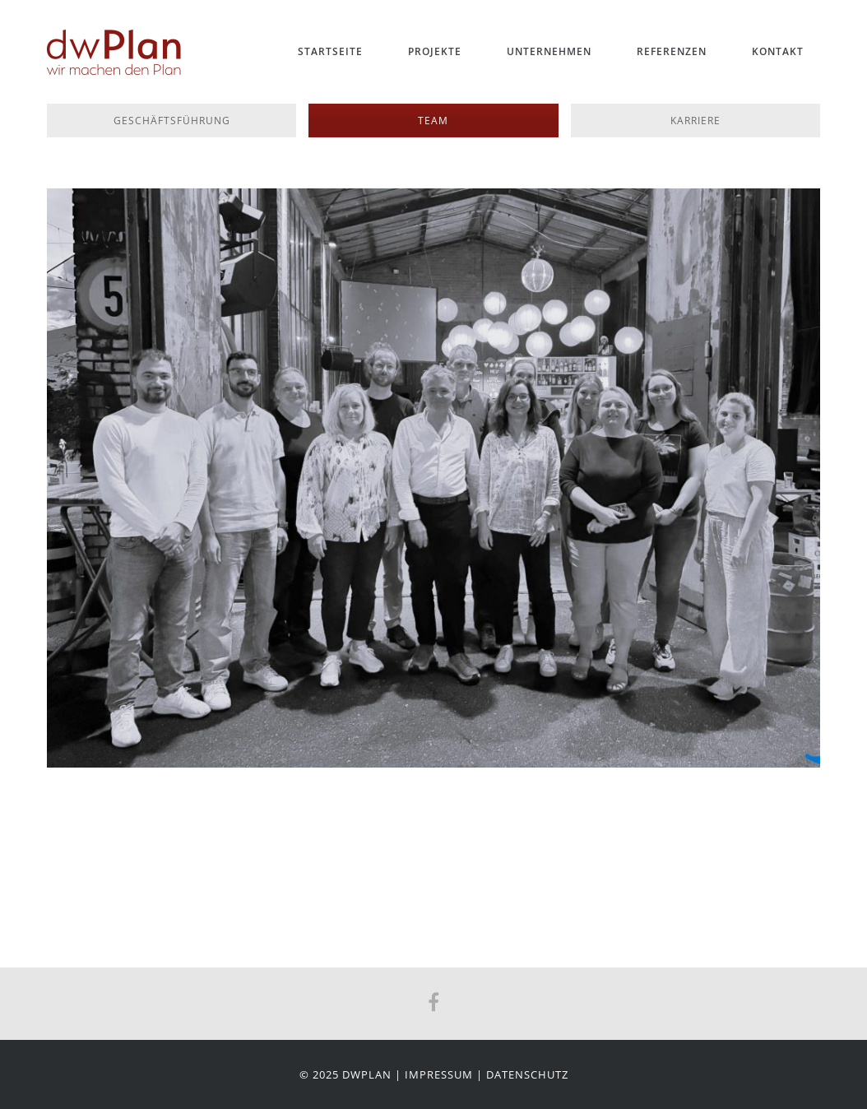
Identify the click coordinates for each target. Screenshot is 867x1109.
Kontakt (778, 51)
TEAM (433, 121)
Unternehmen (549, 51)
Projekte (434, 51)
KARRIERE (695, 121)
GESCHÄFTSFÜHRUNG (172, 121)
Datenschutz (527, 1074)
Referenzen (672, 51)
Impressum (439, 1074)
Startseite (330, 51)
